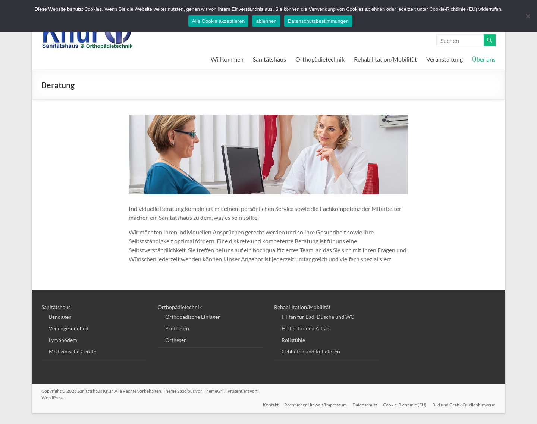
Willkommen (227, 59)
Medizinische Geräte (72, 351)
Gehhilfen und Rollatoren (311, 351)
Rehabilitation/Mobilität (385, 59)
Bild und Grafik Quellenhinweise (464, 404)
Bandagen (60, 317)
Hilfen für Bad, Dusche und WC (318, 317)
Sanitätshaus (269, 59)
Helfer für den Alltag (305, 328)
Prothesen (177, 328)
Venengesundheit (69, 328)
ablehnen (266, 21)
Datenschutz (364, 404)
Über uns (484, 59)
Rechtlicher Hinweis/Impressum (314, 404)
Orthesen (176, 340)
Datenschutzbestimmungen (318, 21)
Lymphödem (63, 340)
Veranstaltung (444, 59)
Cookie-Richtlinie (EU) (405, 404)
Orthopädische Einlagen (193, 317)
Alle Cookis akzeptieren (218, 21)
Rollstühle (293, 340)
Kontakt (269, 404)
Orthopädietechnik (320, 59)
